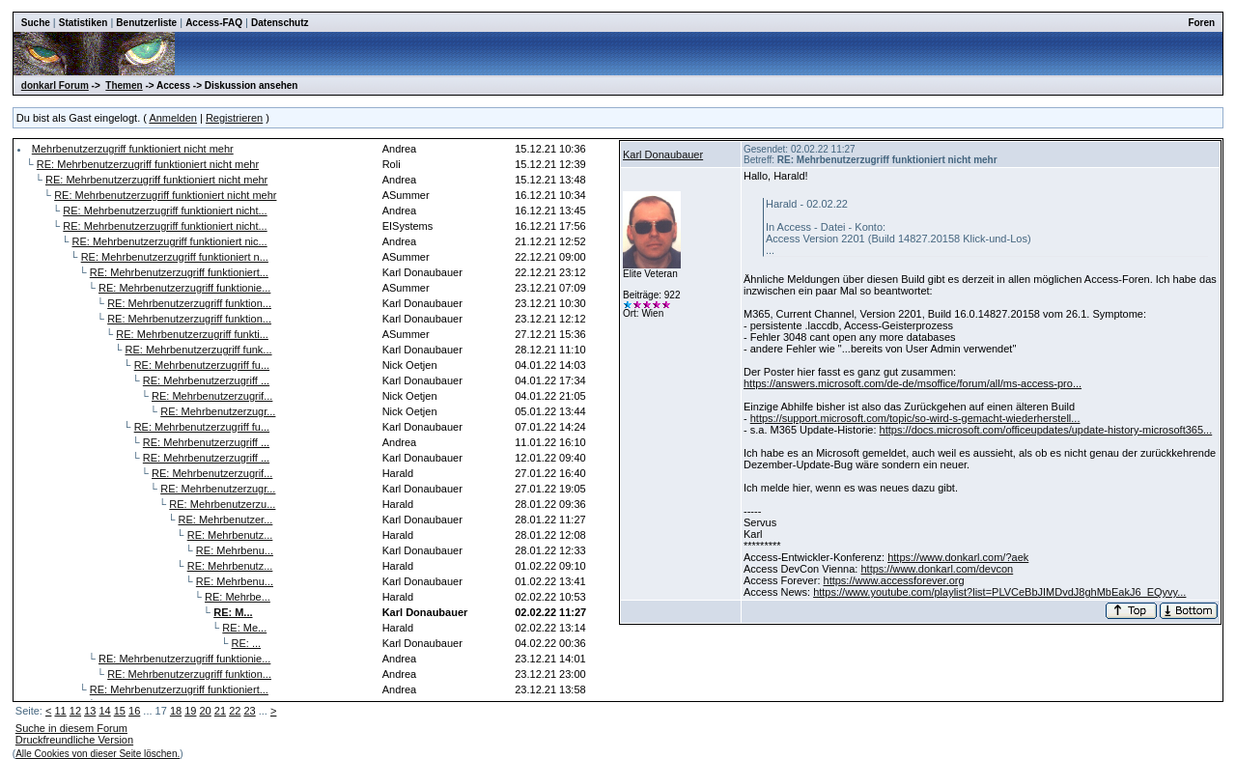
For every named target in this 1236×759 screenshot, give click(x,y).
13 (90, 711)
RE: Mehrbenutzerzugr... (217, 411)
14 (104, 711)
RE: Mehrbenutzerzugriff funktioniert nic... (169, 241)
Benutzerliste (146, 22)
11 (60, 711)
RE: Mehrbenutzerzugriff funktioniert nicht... (165, 210)
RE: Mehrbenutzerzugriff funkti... (192, 334)
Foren (1201, 22)
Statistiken (83, 22)
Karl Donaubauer (663, 154)
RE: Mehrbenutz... (230, 535)
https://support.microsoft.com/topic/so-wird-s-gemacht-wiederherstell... (915, 418)
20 (205, 711)
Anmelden (173, 118)
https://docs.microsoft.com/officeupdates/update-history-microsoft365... (1046, 430)
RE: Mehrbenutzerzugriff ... (206, 380)
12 (75, 711)
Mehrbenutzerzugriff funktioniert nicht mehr (133, 149)
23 (249, 711)
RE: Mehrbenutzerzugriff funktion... (189, 303)
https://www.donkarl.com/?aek (957, 557)
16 (134, 711)
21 (220, 711)
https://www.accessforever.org (894, 580)
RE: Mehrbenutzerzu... (222, 504)
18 (176, 711)
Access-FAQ (213, 22)
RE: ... (247, 643)
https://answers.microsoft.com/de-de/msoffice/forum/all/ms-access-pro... (913, 383)
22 (234, 711)
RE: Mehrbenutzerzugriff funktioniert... (179, 272)
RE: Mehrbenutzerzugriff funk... (199, 349)
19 (190, 711)
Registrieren (234, 118)
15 (120, 711)
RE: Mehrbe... (237, 597)
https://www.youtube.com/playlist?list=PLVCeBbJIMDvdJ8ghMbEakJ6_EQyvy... (999, 592)
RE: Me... (244, 627)
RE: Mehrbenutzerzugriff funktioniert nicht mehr (148, 164)
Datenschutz (279, 22)
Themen (123, 85)
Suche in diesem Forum (71, 728)
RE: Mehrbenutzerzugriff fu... (201, 365)
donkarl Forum (55, 85)
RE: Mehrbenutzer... (226, 519)
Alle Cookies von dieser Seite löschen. (97, 753)
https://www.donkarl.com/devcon (936, 569)
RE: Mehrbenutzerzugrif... (212, 396)
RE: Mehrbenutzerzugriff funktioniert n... (174, 257)
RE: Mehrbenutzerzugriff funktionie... (184, 288)
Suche (35, 22)
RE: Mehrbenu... (234, 550)
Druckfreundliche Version (74, 739)
